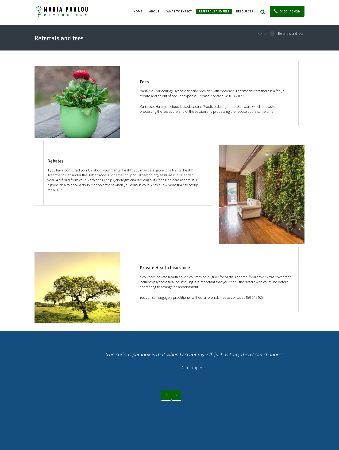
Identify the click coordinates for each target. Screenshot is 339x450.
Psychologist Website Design (177, 407)
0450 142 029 (290, 11)
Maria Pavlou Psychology (90, 407)
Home (262, 33)
